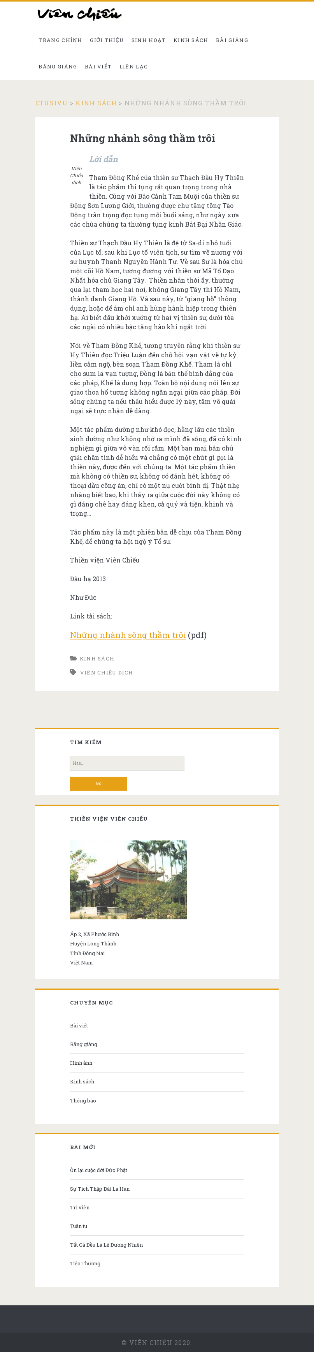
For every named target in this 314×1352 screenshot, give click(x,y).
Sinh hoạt (149, 40)
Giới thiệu (107, 40)
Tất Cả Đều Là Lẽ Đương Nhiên (106, 1244)
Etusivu (51, 103)
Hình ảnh (81, 1062)
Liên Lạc (133, 66)
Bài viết (98, 66)
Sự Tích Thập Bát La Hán (100, 1188)
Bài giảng (232, 40)
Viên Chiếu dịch (106, 672)
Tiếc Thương (85, 1263)
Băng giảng (58, 66)
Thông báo (83, 1100)
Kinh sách (191, 40)
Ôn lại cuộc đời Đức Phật (98, 1170)
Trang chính (60, 40)
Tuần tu (78, 1226)
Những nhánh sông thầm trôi (128, 634)
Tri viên (79, 1207)
